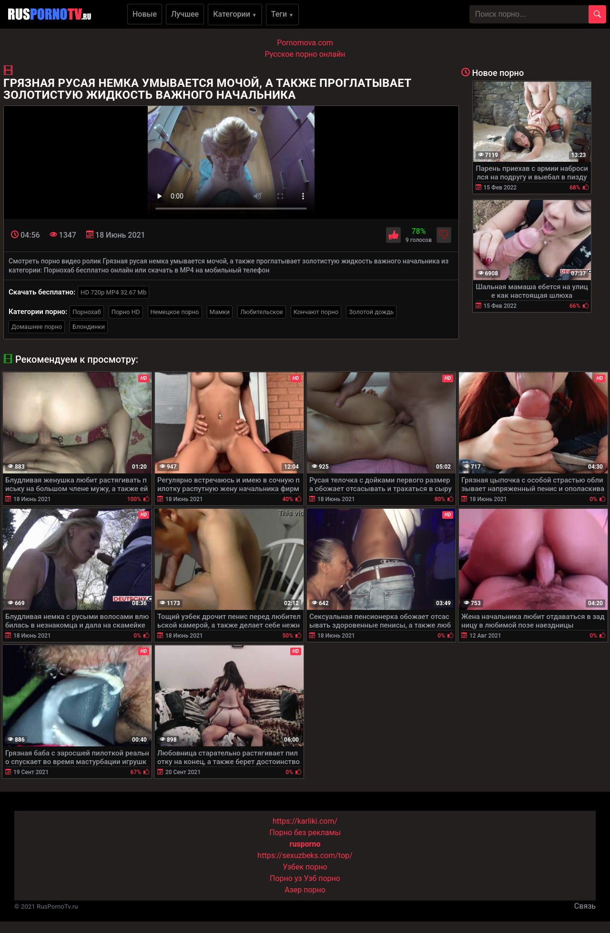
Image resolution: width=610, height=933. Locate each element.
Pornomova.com (305, 42)
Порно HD (126, 311)
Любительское (261, 311)
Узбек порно (305, 866)
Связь (585, 906)
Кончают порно (316, 311)
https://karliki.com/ (305, 821)
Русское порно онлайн (305, 54)
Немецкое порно (175, 311)
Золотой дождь (371, 311)
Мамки (220, 311)
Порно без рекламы (305, 832)
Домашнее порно (36, 326)
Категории (235, 14)
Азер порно (305, 889)
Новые (144, 14)
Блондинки (88, 326)
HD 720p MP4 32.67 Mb (113, 292)
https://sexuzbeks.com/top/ (304, 855)
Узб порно (322, 878)
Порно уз (286, 878)
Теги (282, 14)
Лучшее (185, 14)
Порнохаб (86, 311)
